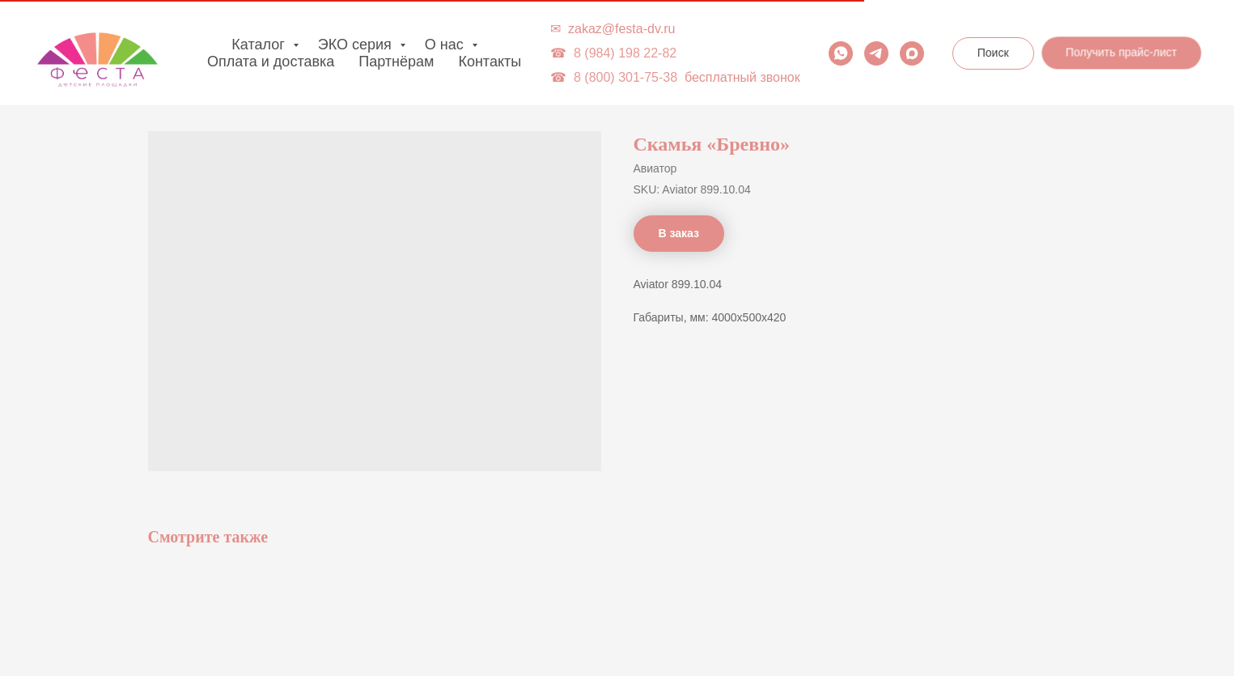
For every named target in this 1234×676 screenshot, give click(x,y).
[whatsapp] (841, 53)
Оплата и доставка (270, 61)
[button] (1122, 53)
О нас (446, 44)
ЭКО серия (357, 44)
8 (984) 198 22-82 (625, 53)
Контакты (489, 61)
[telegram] (876, 53)
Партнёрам (396, 61)
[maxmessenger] (912, 53)
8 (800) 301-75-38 (625, 77)
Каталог (259, 44)
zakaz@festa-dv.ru (621, 29)
